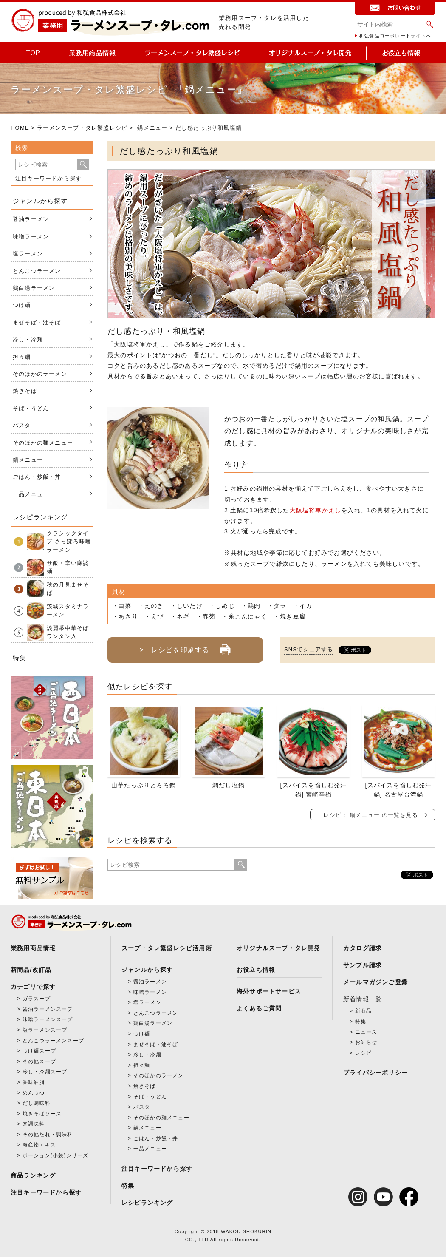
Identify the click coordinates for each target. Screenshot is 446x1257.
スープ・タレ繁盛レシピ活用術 (166, 948)
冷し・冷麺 (28, 339)
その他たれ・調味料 (48, 1135)
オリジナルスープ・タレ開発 (279, 948)
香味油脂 (34, 1082)
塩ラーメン (28, 253)
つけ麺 (22, 305)
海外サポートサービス (269, 991)
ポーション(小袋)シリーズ (56, 1155)
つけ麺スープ (39, 1051)
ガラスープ (37, 999)
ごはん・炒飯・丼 (37, 477)
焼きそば (25, 391)
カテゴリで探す (33, 986)
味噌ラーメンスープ (48, 1019)
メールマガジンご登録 (375, 982)
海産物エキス (39, 1145)
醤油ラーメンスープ (48, 1009)
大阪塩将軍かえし (316, 510)
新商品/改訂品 (31, 969)
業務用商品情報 (33, 948)
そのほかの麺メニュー (43, 443)
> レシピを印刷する (185, 646)
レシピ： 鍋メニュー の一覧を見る (370, 815)
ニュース (366, 1032)
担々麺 (22, 357)
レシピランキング (147, 1202)
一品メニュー (31, 494)
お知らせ (366, 1042)
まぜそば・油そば (37, 322)
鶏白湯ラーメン (34, 288)
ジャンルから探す (147, 969)
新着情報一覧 (362, 999)
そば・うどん (31, 408)
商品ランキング (33, 1175)
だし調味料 (37, 1103)
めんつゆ (34, 1093)
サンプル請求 (362, 965)
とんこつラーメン (37, 271)
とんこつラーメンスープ (53, 1041)
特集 (127, 1185)
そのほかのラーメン (40, 374)
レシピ (363, 1053)
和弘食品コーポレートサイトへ (395, 35)
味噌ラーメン (31, 236)
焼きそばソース (42, 1114)
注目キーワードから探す (48, 178)
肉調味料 (34, 1124)
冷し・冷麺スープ (45, 1072)
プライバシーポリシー (375, 1072)
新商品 (363, 1011)
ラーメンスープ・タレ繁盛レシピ (82, 128)
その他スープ (39, 1061)
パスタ (22, 425)
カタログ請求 (362, 948)
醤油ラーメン (31, 219)
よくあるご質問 (259, 1008)
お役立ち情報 (256, 969)
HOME (20, 128)
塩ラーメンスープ (45, 1030)
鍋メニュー (152, 128)
